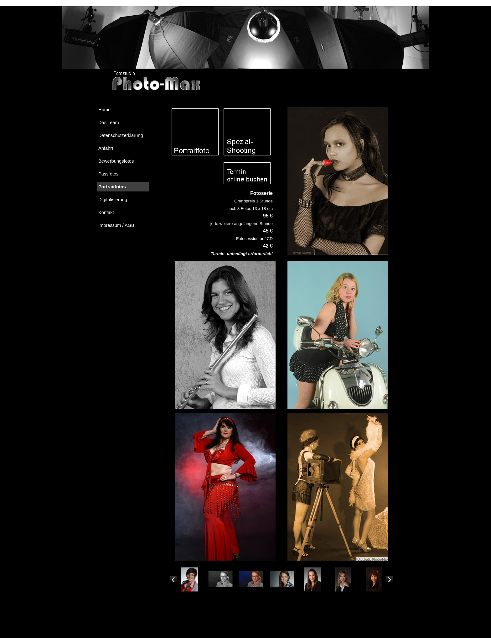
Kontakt (106, 212)
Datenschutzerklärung (120, 135)
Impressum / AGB (116, 225)
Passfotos (108, 173)
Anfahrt (105, 148)
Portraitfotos (112, 186)
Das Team (108, 122)
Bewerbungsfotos (116, 161)
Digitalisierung (112, 199)
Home (104, 109)
